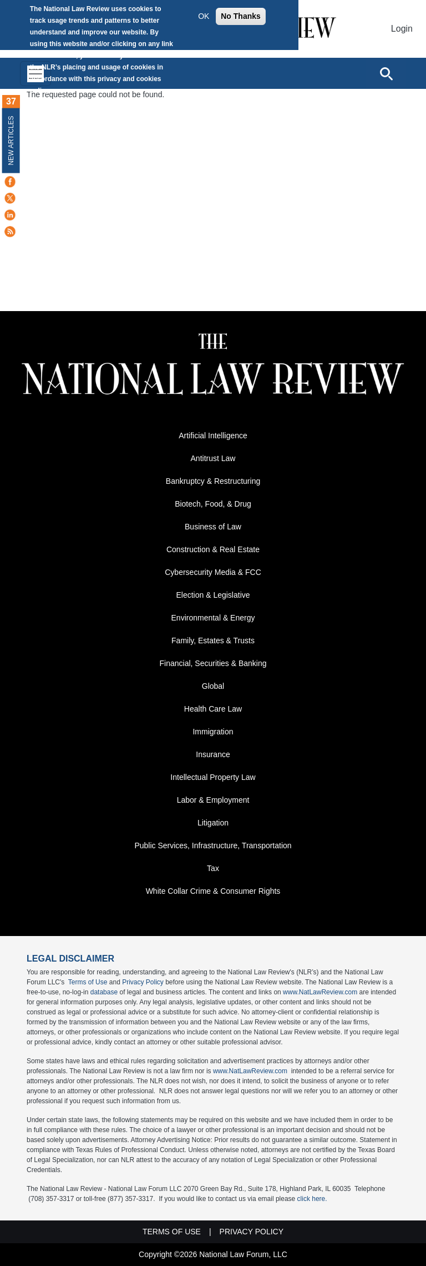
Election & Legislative (213, 595)
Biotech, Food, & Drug (213, 503)
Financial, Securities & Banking (213, 663)
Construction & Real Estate (213, 549)
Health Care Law (213, 708)
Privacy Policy (143, 982)
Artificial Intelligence (213, 435)
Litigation (213, 822)
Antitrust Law (213, 458)
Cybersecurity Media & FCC (213, 572)
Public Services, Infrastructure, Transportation (212, 845)
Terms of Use (88, 982)
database (104, 992)
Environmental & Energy (213, 617)
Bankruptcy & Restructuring (213, 481)
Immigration (212, 731)
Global (213, 686)
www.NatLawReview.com (320, 992)
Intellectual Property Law (212, 777)
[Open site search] (386, 73)
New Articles (11, 140)
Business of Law (213, 526)
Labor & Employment (213, 799)
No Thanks (241, 16)
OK (203, 16)
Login (402, 28)
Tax (213, 868)
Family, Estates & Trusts (213, 640)
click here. (312, 1199)
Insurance (213, 754)
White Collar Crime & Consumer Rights (213, 891)
